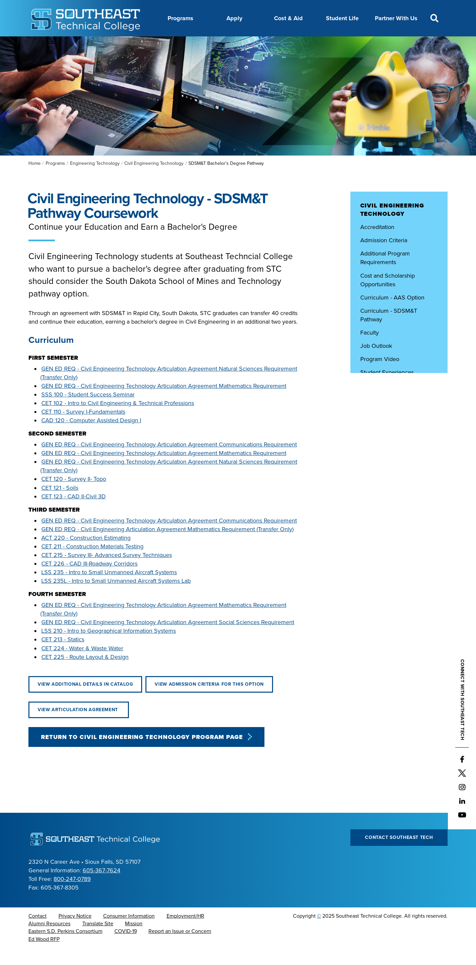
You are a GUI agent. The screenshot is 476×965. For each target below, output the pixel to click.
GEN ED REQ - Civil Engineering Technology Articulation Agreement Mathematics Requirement (163, 402)
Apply (234, 18)
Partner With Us (396, 18)
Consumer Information (129, 932)
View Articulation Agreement (79, 726)
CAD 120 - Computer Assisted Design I (91, 436)
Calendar (191, 44)
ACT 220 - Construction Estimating (86, 554)
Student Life (342, 18)
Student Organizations (389, 402)
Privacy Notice (75, 932)
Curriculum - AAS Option (392, 314)
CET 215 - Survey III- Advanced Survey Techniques (106, 571)
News (251, 44)
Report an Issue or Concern (179, 947)
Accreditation (378, 243)
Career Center (153, 44)
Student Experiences (388, 388)
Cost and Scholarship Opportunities (387, 296)
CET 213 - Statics (62, 656)
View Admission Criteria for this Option (209, 701)
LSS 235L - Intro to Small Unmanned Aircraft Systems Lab (116, 597)
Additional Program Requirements (385, 274)
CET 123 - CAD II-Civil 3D (73, 513)
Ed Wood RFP (44, 955)
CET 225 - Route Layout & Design (85, 673)
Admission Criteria (383, 256)
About (118, 44)
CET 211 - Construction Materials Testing (92, 563)
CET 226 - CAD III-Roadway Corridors (89, 580)
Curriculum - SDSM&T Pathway (388, 332)
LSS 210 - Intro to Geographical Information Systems (108, 647)
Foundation (282, 44)
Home (34, 180)
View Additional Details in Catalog (85, 701)
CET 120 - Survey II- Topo (73, 495)
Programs (180, 18)
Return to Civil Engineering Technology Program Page (142, 753)
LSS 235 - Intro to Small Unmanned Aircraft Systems (109, 588)
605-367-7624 (101, 887)
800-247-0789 (72, 895)
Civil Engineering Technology (153, 180)
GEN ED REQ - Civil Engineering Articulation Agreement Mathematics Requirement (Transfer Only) (167, 545)
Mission (133, 940)
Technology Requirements (393, 415)
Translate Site (97, 940)
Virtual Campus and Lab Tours (398, 429)
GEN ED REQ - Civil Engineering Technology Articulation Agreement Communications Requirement (169, 461)
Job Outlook (376, 362)
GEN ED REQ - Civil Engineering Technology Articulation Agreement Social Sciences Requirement (167, 638)
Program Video (379, 375)
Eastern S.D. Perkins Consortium (65, 947)
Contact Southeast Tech (399, 854)
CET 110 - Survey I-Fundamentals (83, 428)
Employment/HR (185, 932)
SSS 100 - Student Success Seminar (88, 411)
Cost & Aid (288, 18)
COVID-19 (125, 947)
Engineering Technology (95, 180)
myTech (316, 44)
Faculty (369, 349)
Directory (223, 44)
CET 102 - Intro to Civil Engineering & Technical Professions (117, 419)
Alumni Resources (49, 940)
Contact (37, 932)
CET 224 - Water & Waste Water (82, 664)
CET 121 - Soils (59, 504)
